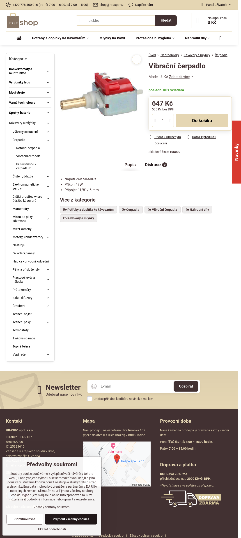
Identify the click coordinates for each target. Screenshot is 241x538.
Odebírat (186, 386)
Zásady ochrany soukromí (148, 535)
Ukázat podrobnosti (52, 529)
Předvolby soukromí (113, 535)
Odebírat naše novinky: (64, 394)
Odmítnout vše (24, 519)
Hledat (166, 20)
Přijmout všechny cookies (71, 519)
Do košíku (202, 120)
